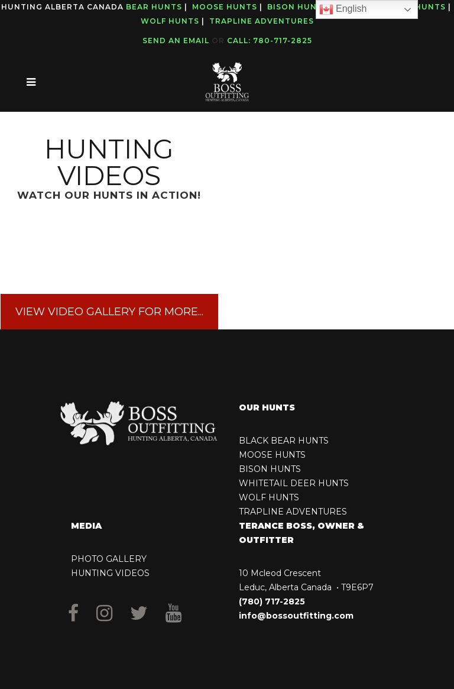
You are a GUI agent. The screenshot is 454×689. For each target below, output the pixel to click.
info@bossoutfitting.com (296, 615)
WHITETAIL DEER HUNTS (294, 483)
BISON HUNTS (270, 469)
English (343, 9)
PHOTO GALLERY (109, 559)
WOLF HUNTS (269, 497)
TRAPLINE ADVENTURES (293, 511)
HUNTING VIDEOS (110, 573)
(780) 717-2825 (272, 601)
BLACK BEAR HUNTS (284, 440)
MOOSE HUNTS (272, 454)
